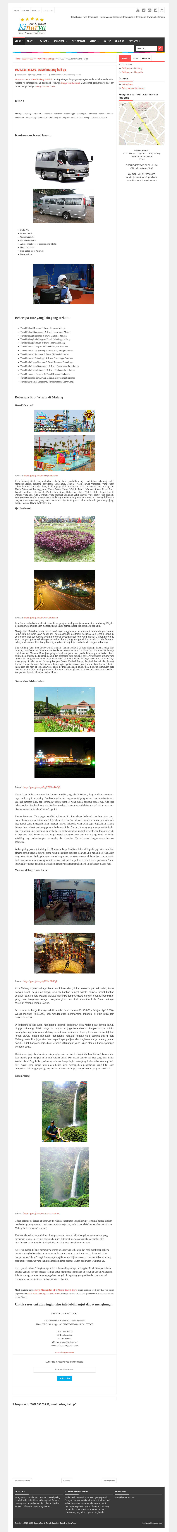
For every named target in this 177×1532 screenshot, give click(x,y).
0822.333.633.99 (57, 75)
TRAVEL (30, 41)
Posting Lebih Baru (22, 1480)
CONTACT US (134, 41)
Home (16, 10)
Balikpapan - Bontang (132, 68)
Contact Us (48, 10)
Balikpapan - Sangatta (132, 72)
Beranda (66, 1480)
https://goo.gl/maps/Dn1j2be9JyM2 (41, 475)
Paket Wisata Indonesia (133, 88)
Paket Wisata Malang (36, 1293)
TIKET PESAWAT (78, 41)
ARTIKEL (93, 41)
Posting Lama (109, 1480)
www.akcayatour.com (64, 1353)
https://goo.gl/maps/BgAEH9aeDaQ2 (42, 787)
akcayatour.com (21, 79)
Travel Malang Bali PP (41, 79)
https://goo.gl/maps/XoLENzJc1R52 (41, 1213)
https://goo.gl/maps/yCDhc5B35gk (41, 981)
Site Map (25, 10)
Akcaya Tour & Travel (70, 83)
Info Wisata (127, 84)
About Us (36, 10)
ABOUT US (119, 41)
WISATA (43, 41)
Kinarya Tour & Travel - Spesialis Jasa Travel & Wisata (55, 1523)
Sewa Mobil (55, 1293)
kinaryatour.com (156, 1523)
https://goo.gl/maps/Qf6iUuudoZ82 (41, 617)
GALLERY (107, 41)
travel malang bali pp (72, 75)
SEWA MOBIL (59, 41)
